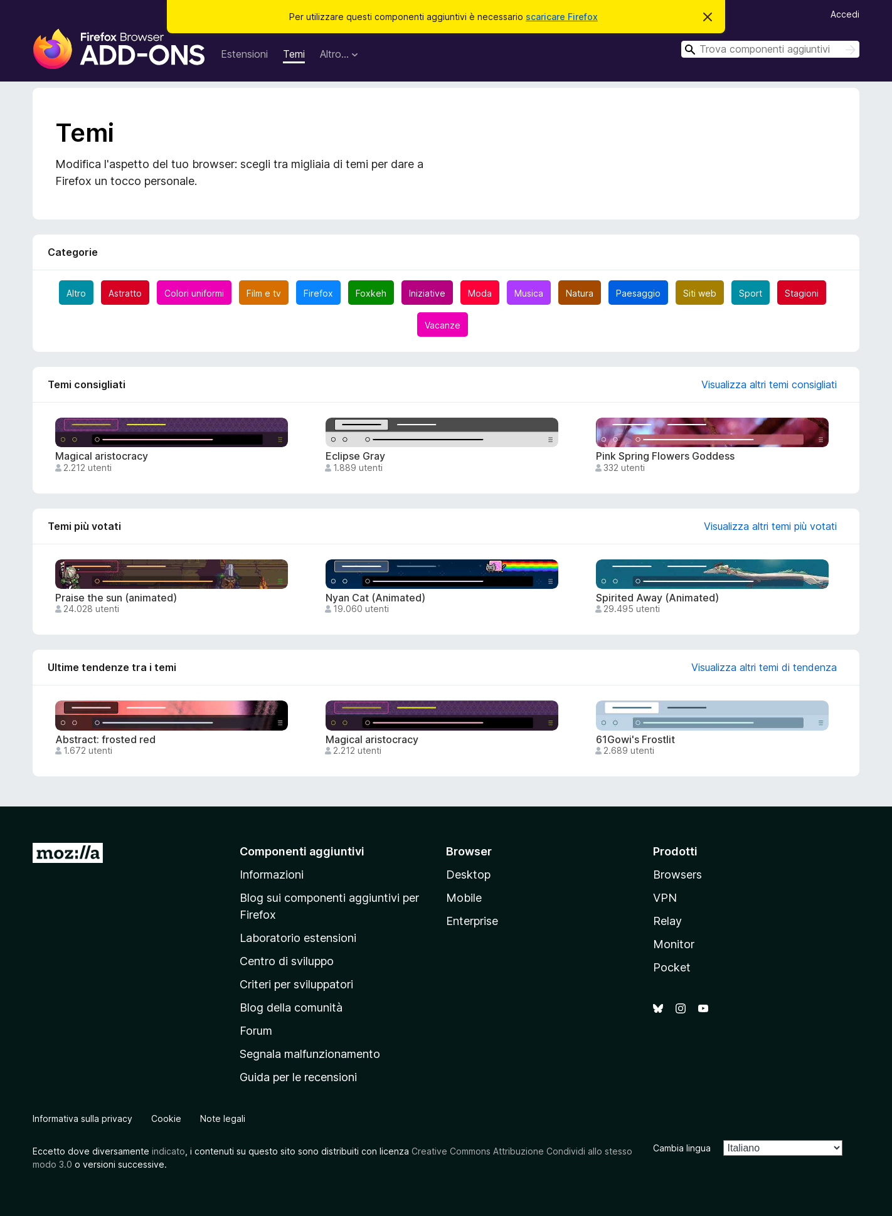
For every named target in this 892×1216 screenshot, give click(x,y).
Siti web (699, 293)
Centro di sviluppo (287, 961)
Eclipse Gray (355, 456)
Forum (256, 1030)
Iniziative (427, 293)
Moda (480, 293)
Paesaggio (638, 293)
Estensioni (244, 54)
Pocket (672, 967)
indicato (168, 1151)
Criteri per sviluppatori (296, 984)
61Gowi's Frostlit (635, 740)
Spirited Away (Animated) (657, 598)
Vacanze (442, 325)
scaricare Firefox (562, 16)
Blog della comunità (291, 1007)
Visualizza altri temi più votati (770, 526)
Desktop (468, 874)
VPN (665, 897)
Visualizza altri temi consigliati (769, 384)
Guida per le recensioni (298, 1077)
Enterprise (472, 921)
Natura (579, 293)
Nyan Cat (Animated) (375, 598)
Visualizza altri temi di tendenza (764, 667)
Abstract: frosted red (105, 740)
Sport (750, 293)
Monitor (673, 944)
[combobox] (770, 49)
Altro (76, 293)
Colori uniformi (194, 293)
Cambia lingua (682, 1148)
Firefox (318, 293)
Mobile (464, 897)
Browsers (677, 874)
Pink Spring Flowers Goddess (665, 456)
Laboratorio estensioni (298, 937)
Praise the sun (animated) (116, 598)
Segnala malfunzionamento (310, 1053)
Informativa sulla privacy (82, 1118)
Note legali (222, 1118)
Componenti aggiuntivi (302, 851)
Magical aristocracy (101, 456)
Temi (294, 54)
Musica (528, 293)
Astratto (125, 293)
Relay (667, 921)
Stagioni (802, 293)
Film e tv (264, 293)
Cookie (166, 1118)
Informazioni (272, 874)
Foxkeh (371, 293)
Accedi (845, 14)
